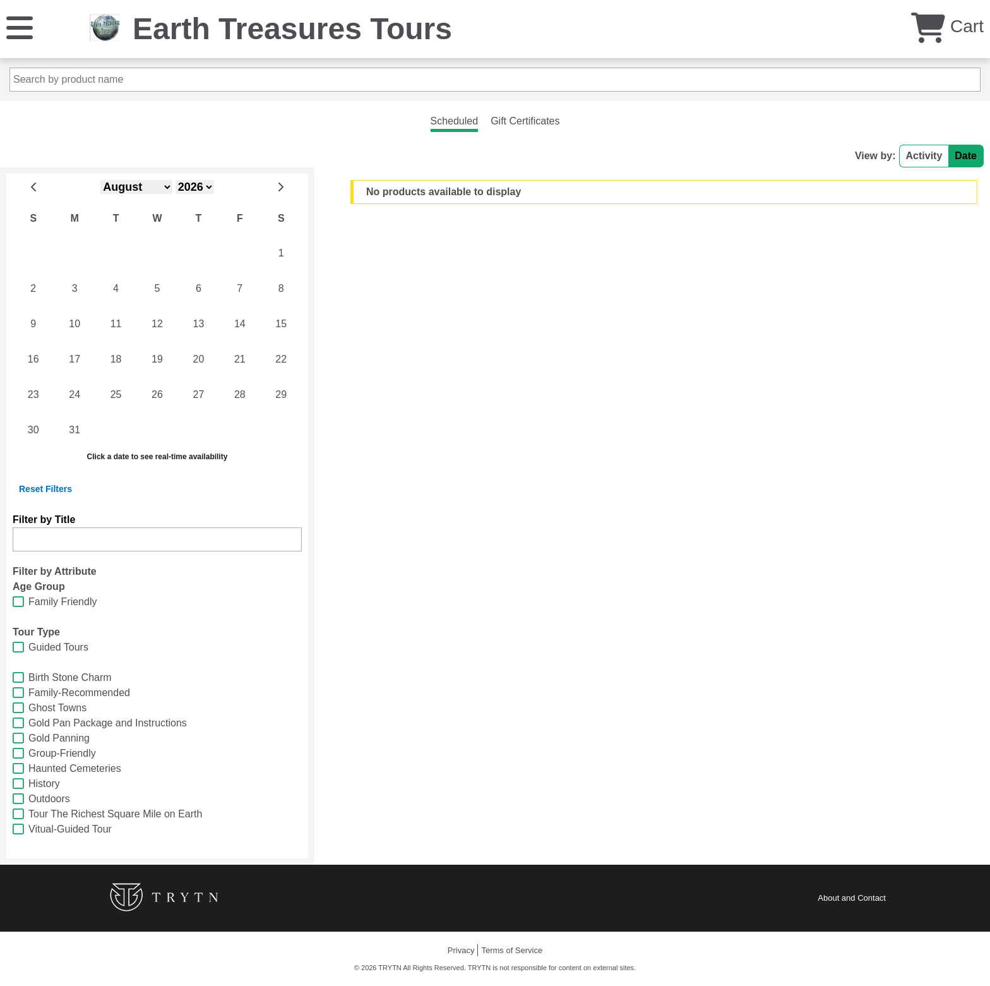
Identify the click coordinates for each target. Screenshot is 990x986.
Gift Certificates (525, 121)
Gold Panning (59, 738)
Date (966, 155)
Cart (947, 26)
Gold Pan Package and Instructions (107, 723)
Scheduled (455, 121)
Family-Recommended (79, 692)
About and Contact (852, 898)
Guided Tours (58, 647)
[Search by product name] (495, 80)
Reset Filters (45, 489)
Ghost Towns (57, 707)
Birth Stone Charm (70, 677)
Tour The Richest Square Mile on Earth (115, 814)
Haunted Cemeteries (74, 768)
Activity (924, 155)
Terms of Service (511, 950)
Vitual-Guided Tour (70, 829)
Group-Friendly (62, 753)
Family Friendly (62, 601)
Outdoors (49, 798)
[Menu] (19, 26)
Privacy (461, 950)
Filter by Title (44, 519)
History (44, 783)
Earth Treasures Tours (292, 28)
